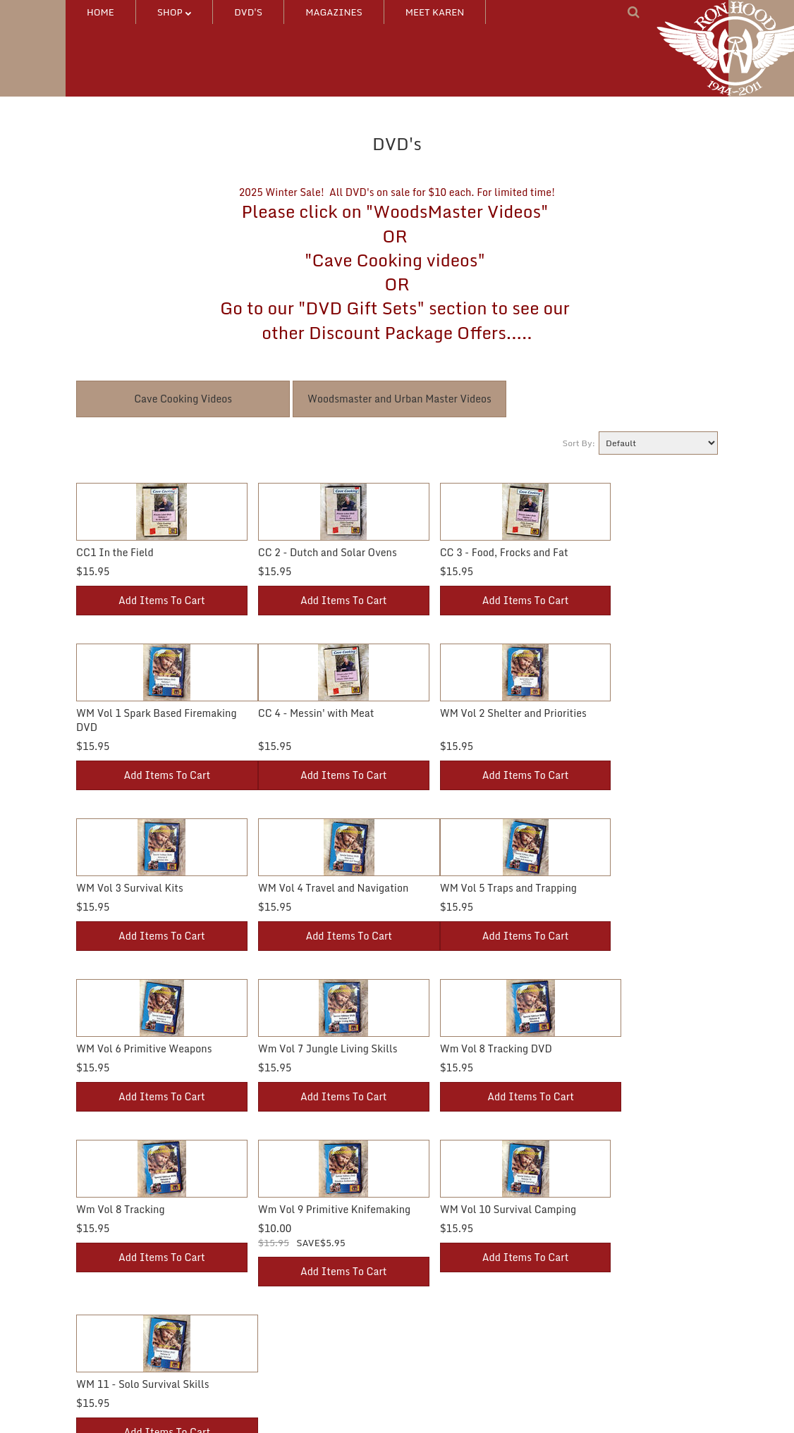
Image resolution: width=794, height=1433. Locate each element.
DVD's (248, 12)
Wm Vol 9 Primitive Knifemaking (282, 1055)
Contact (425, 1297)
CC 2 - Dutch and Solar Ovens (306, 552)
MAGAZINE (101, 1366)
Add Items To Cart (151, 614)
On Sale (259, 1343)
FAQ (417, 1320)
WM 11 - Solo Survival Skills (624, 1048)
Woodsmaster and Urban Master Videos (399, 398)
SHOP (174, 12)
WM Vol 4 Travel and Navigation (633, 727)
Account (260, 1274)
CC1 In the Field (115, 552)
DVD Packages (108, 1274)
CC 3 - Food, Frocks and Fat (461, 552)
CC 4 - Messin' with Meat (134, 727)
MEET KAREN (435, 12)
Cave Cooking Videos (183, 398)
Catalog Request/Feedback (466, 1274)
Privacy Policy (438, 1343)
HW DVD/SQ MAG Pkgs (126, 1343)
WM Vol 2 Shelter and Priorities (310, 727)
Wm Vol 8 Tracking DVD (614, 888)
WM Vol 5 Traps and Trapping (144, 888)
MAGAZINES (333, 12)
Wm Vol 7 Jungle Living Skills (467, 888)
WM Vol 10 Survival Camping (465, 1048)
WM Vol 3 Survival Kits (450, 727)
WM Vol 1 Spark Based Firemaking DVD (611, 559)
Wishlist (260, 1297)
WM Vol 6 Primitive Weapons (304, 888)
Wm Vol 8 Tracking (120, 1048)
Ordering (261, 1320)
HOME (100, 12)
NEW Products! (109, 1388)
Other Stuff (100, 1320)
